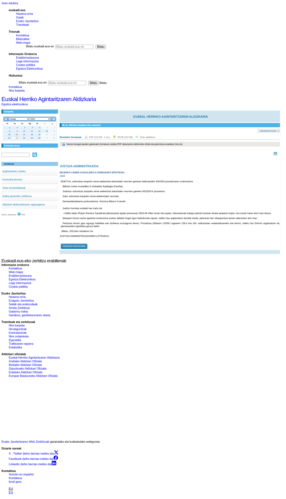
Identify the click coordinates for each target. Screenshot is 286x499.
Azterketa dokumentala (74, 246)
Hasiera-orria (24, 13)
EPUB (125, 137)
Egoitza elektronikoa (14, 104)
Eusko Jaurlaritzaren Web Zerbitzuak (25, 441)
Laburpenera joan (268, 130)
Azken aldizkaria (8, 214)
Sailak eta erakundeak (23, 304)
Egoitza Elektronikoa (29, 68)
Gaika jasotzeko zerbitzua (17, 196)
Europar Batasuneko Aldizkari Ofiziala (33, 375)
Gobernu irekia (18, 311)
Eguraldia (15, 340)
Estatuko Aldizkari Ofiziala (25, 372)
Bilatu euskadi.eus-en (40, 46)
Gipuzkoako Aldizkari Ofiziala (27, 368)
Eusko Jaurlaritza (27, 21)
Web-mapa (23, 42)
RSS (21, 214)
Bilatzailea (22, 39)
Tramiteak (22, 24)
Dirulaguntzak (18, 329)
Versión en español (21, 474)
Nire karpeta (17, 90)
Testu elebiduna (147, 137)
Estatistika (15, 347)
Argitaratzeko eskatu (14, 171)
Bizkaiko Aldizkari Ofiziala (25, 364)
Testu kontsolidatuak (14, 187)
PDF (100, 137)
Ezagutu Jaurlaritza (21, 300)
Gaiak (20, 17)
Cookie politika (25, 65)
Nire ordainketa (19, 336)
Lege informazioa (20, 283)
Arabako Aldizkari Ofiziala (25, 361)
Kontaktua (22, 35)
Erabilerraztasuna (27, 57)
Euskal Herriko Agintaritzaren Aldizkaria (48, 99)
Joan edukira (9, 3)
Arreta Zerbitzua (19, 307)
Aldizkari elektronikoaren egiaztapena (23, 204)
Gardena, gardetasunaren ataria (29, 315)
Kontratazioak (18, 332)
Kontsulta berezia (12, 179)
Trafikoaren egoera (21, 343)
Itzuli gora (15, 481)
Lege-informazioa (27, 61)
